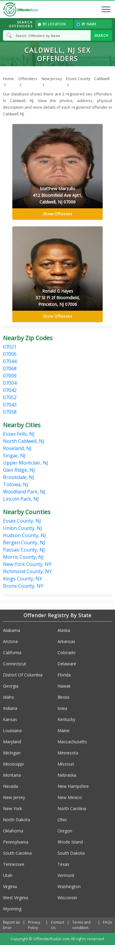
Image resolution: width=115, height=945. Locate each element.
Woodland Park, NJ (24, 491)
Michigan (11, 753)
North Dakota (16, 819)
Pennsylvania (15, 842)
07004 (10, 383)
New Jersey (14, 797)
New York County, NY (27, 564)
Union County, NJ (22, 528)
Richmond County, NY (27, 571)
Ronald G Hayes (57, 298)
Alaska (64, 630)
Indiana (10, 708)
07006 (10, 354)
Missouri (66, 764)
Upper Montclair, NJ (25, 462)
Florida (64, 675)
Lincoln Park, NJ (21, 499)
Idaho (8, 697)
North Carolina (72, 808)
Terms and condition (81, 925)
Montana (12, 775)
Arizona (10, 641)
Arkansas (66, 641)
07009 (10, 375)
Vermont (66, 875)
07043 (10, 404)
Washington (69, 886)
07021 (10, 346)
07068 (10, 368)
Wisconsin (67, 897)
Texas (63, 864)
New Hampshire (73, 786)
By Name (86, 24)
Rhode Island (70, 842)
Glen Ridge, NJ (19, 470)
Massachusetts (72, 741)
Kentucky (66, 719)
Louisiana (12, 730)
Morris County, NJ (23, 557)
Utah (7, 875)
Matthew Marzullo (57, 195)
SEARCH (101, 35)
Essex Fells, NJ (19, 434)
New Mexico (70, 797)
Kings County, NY (22, 578)
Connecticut (14, 664)
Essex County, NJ (22, 521)
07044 (10, 361)
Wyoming (12, 909)
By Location (52, 24)
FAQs (107, 922)
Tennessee (13, 864)
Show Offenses (57, 213)
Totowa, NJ (15, 484)
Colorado (67, 652)
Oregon (65, 831)
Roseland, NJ (17, 448)
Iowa (62, 708)
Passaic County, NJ (24, 549)
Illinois (64, 697)
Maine (64, 730)
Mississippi (13, 764)
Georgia (10, 686)
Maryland (12, 741)
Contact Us (57, 925)
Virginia (10, 886)
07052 (10, 397)
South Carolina (17, 853)
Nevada (10, 786)
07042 (10, 390)
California (12, 652)
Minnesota (68, 753)
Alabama (11, 630)
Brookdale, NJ (18, 477)
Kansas (10, 719)
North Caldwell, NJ (23, 441)
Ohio (62, 819)
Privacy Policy (34, 925)
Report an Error (11, 925)
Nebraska (67, 775)
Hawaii (64, 686)
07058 (10, 412)
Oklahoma (13, 831)
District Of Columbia (22, 675)
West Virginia (15, 897)
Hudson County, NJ (24, 535)
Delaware (67, 664)
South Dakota (71, 853)
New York (12, 808)
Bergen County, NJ (24, 542)
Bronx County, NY (23, 586)
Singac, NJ (14, 455)
